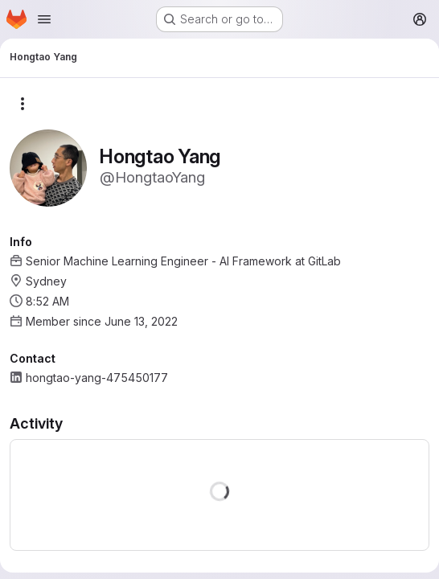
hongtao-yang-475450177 (97, 377)
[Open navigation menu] (44, 19)
